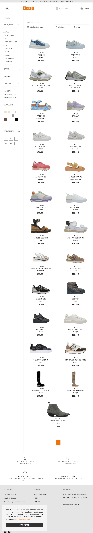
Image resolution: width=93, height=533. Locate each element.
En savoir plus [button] (24, 519)
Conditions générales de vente (14, 502)
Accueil (30, 22)
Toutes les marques (40, 494)
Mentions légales (10, 498)
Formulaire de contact (71, 505)
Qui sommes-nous (10, 494)
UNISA (35, 498)
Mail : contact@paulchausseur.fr (74, 494)
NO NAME (37, 502)
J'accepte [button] (24, 525)
